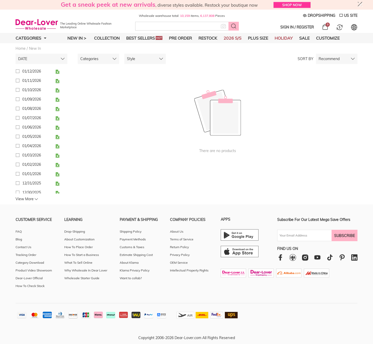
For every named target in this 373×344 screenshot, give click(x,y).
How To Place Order (78, 247)
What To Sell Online (78, 262)
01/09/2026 (28, 99)
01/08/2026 (28, 108)
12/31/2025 (28, 183)
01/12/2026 (28, 71)
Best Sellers (144, 38)
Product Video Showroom (34, 270)
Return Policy (179, 247)
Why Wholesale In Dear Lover (85, 270)
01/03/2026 (28, 155)
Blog (19, 239)
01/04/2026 (28, 145)
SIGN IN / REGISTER (297, 27)
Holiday (284, 38)
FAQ (19, 231)
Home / (22, 48)
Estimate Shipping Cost (136, 255)
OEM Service (179, 262)
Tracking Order (26, 255)
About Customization (79, 239)
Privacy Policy (180, 255)
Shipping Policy (130, 231)
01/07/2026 (28, 118)
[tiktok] (329, 257)
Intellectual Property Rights (189, 270)
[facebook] (280, 257)
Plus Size (258, 38)
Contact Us (23, 247)
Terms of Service (181, 239)
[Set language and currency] (354, 27)
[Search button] (233, 26)
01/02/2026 (28, 164)
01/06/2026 (28, 127)
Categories (31, 38)
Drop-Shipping (74, 231)
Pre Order (180, 38)
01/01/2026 (28, 173)
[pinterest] (342, 257)
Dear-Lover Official (29, 278)
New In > (76, 38)
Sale (304, 38)
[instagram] (305, 257)
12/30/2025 (28, 192)
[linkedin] (354, 257)
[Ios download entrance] (240, 251)
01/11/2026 (28, 80)
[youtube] (317, 257)
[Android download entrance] (240, 235)
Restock (207, 38)
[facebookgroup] (292, 257)
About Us (176, 231)
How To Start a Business (81, 255)
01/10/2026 (28, 90)
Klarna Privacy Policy (134, 270)
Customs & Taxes (132, 247)
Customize (328, 38)
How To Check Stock (30, 286)
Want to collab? (131, 278)
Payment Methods (133, 239)
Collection (107, 38)
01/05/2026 (28, 136)
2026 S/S (232, 38)
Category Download (30, 262)
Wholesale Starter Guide (81, 278)
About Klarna (129, 262)
